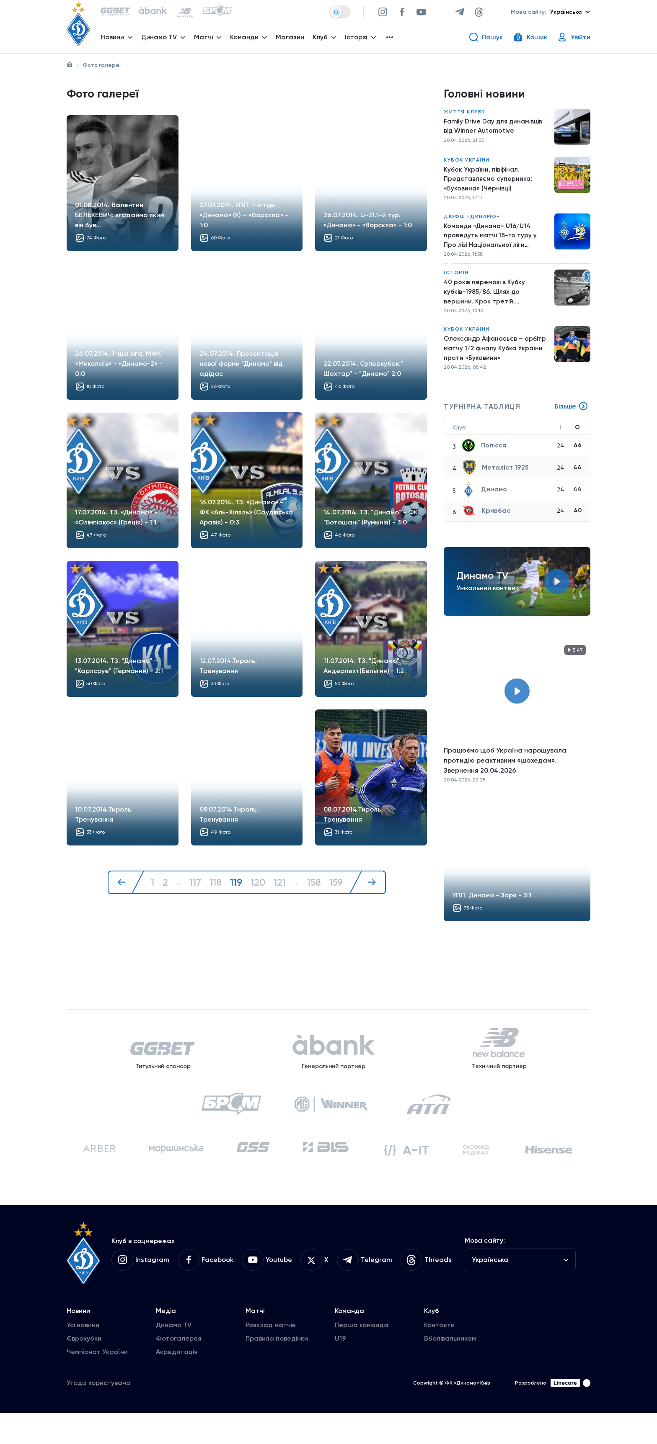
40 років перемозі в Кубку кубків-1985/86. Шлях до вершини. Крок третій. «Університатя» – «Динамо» (488, 302)
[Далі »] (368, 885)
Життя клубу (465, 115)
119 (235, 885)
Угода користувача (99, 1414)
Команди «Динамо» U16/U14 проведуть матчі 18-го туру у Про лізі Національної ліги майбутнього (491, 243)
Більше (571, 420)
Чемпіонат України (97, 1383)
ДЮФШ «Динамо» (472, 223)
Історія (456, 282)
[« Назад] (124, 885)
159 (337, 885)
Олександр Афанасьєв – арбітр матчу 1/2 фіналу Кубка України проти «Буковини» (496, 361)
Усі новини (83, 1356)
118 (215, 885)
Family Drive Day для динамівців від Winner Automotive (495, 130)
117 (194, 885)
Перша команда (361, 1356)
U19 (340, 1369)
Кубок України (467, 164)
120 (257, 885)
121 (280, 885)
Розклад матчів (270, 1356)
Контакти (439, 1356)
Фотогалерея (179, 1369)
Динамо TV (173, 1356)
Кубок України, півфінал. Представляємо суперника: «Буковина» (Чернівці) (489, 184)
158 (314, 885)
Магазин (292, 40)
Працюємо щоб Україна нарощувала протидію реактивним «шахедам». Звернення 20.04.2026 (505, 774)
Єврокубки (84, 1369)
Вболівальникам (450, 1369)
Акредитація (177, 1383)
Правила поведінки (277, 1369)
